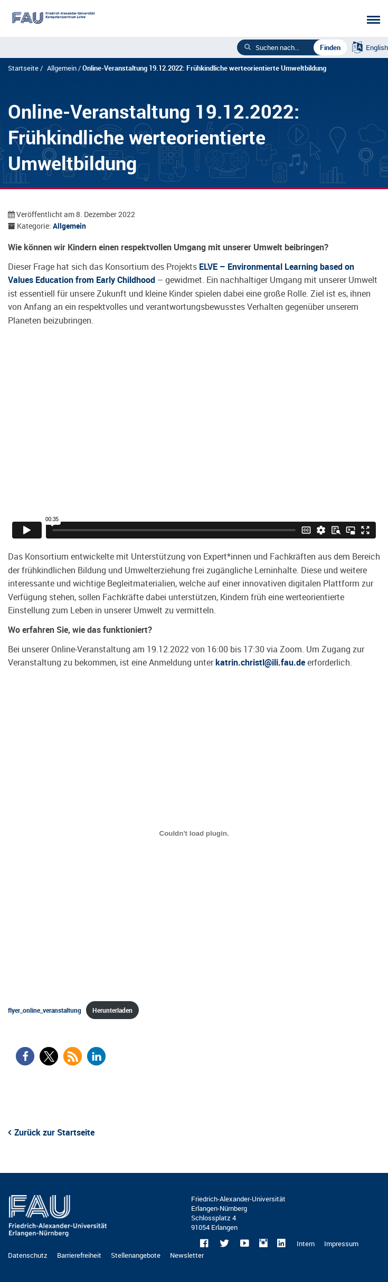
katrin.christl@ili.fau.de (260, 662)
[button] (25, 1056)
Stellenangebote (135, 1255)
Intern (306, 1243)
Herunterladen (112, 1010)
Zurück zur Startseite (54, 1132)
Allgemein (62, 68)
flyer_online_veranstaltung (44, 1010)
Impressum (341, 1243)
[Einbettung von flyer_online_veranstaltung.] (194, 834)
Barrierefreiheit (79, 1255)
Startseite (23, 68)
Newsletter (187, 1255)
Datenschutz (28, 1255)
